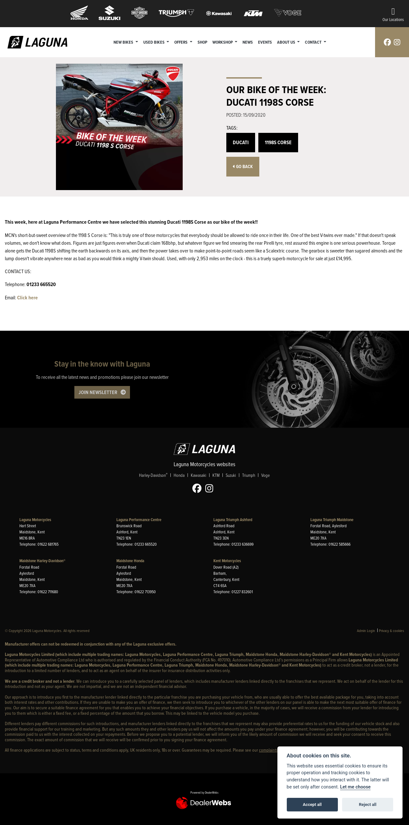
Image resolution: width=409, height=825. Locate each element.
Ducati (241, 142)
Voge (265, 475)
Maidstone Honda (130, 561)
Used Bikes (154, 42)
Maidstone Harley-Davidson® (42, 561)
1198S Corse (278, 142)
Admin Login (366, 630)
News (247, 42)
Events (265, 42)
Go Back (243, 166)
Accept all (312, 804)
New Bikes (123, 42)
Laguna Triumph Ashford (232, 520)
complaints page (273, 750)
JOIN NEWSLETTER (98, 392)
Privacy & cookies (391, 630)
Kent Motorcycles (227, 561)
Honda (179, 475)
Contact (314, 42)
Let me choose (355, 787)
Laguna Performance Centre (138, 520)
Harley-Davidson (153, 475)
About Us (286, 42)
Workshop (223, 42)
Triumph (248, 475)
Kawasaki (198, 475)
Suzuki (231, 475)
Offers (181, 42)
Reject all (367, 804)
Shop (202, 42)
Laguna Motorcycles (35, 520)
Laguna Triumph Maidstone (331, 520)
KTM (216, 475)
